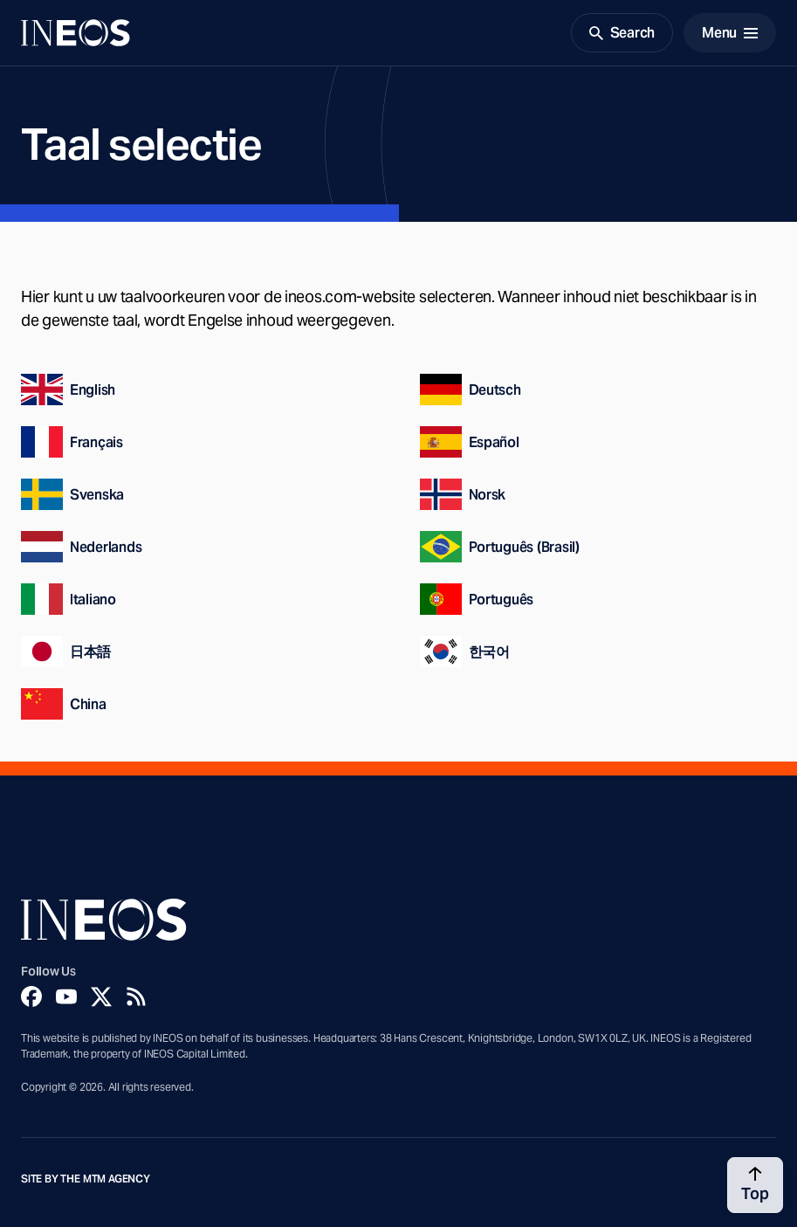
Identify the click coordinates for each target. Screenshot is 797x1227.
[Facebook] (31, 996)
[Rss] (136, 996)
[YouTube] (66, 996)
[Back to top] (755, 1185)
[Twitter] (101, 996)
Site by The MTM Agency (85, 1179)
